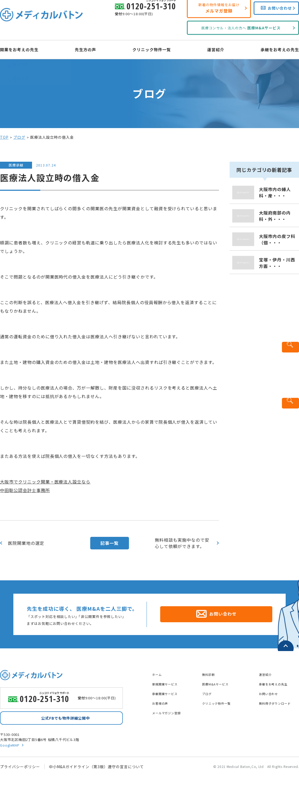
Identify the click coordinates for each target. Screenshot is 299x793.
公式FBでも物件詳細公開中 (65, 717)
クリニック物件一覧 (151, 49)
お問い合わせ (271, 690)
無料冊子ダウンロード (279, 700)
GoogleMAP (10, 745)
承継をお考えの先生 (270, 49)
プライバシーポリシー (20, 767)
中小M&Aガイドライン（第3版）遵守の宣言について (96, 767)
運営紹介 (211, 49)
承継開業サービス (168, 690)
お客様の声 (162, 700)
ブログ (19, 137)
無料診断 (210, 671)
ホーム (158, 671)
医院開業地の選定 (26, 543)
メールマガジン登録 (170, 709)
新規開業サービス (168, 681)
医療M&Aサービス (218, 681)
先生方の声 (90, 49)
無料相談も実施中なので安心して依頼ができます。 (182, 543)
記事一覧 (109, 543)
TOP (4, 137)
